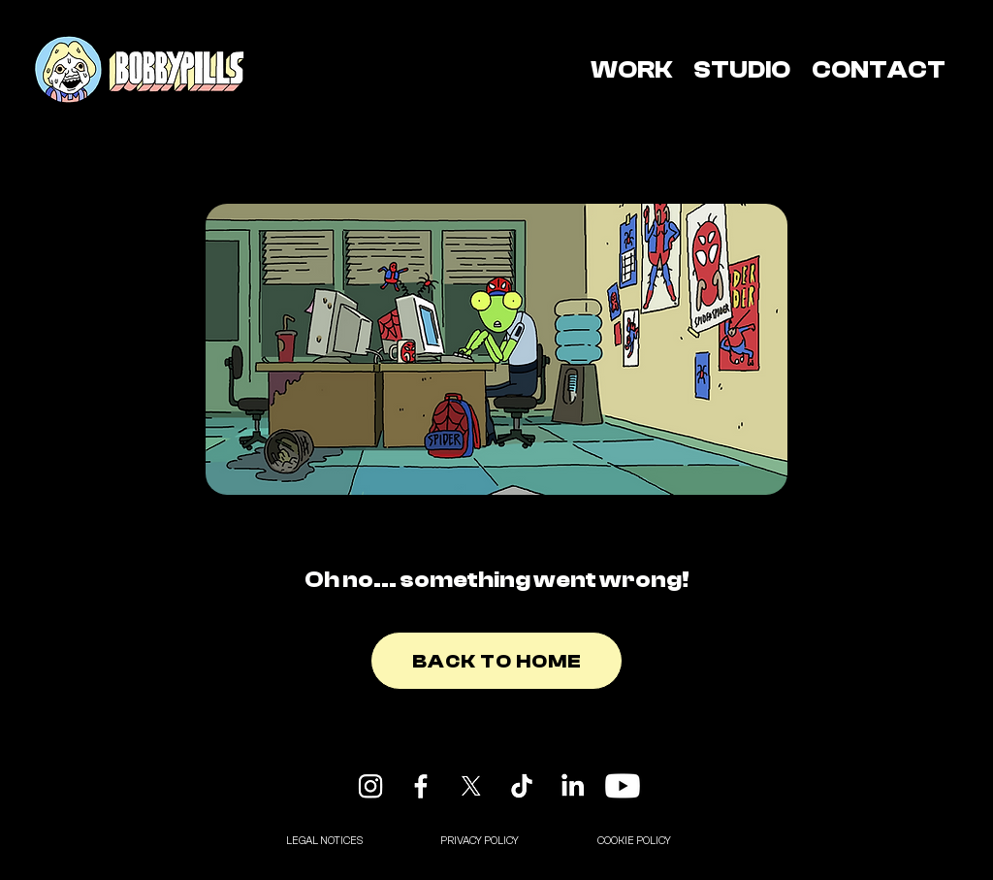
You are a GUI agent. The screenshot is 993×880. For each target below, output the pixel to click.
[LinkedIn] (572, 786)
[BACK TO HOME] (496, 661)
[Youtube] (622, 786)
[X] (471, 786)
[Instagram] (370, 786)
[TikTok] (521, 786)
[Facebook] (420, 786)
